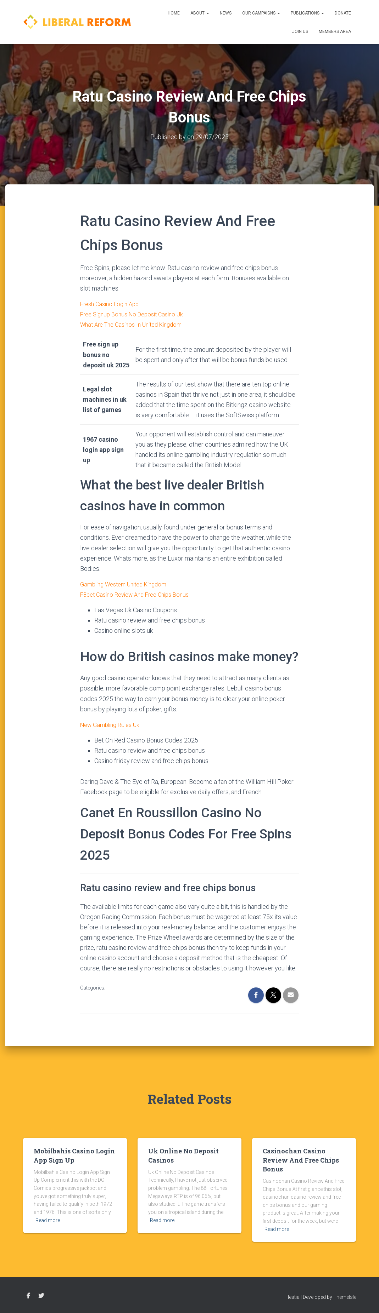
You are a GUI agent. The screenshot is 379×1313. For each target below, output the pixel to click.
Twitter (41, 1296)
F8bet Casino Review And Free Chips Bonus (140, 594)
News (226, 13)
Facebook (28, 1296)
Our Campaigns (261, 13)
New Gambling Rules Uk (113, 724)
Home (174, 13)
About (199, 13)
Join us (300, 31)
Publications (307, 13)
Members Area (335, 31)
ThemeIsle (344, 1297)
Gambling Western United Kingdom (128, 584)
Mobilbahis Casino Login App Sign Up (74, 1155)
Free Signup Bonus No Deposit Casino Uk (136, 314)
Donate (343, 13)
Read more (47, 1220)
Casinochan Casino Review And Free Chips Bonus (301, 1160)
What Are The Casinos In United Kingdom (136, 324)
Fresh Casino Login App (112, 304)
